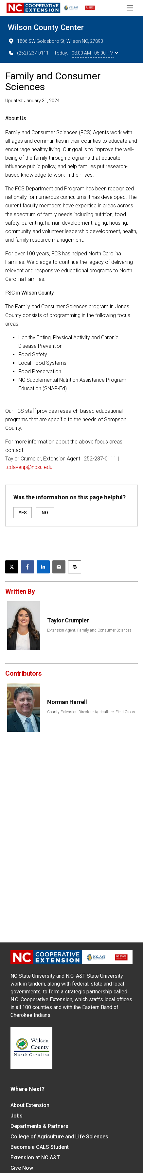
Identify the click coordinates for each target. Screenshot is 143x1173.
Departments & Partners (39, 1126)
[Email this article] (58, 566)
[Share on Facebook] (27, 566)
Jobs (16, 1116)
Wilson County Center (46, 27)
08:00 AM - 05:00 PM (95, 53)
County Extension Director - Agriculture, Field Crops (91, 712)
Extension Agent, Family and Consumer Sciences (89, 630)
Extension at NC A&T (35, 1157)
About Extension (29, 1105)
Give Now (21, 1168)
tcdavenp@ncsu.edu (28, 467)
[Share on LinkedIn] (43, 566)
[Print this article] (74, 566)
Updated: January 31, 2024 (32, 100)
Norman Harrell (67, 702)
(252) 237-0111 (28, 53)
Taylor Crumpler (68, 620)
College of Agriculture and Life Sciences (59, 1136)
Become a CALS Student (39, 1147)
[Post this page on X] (11, 566)
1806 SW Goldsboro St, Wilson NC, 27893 (55, 41)
